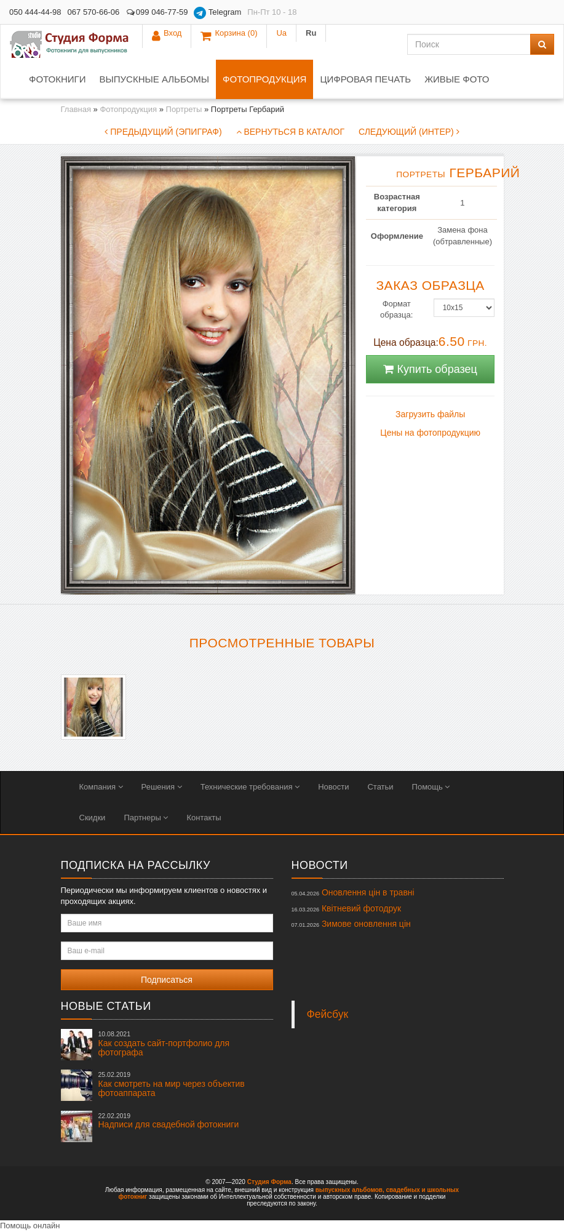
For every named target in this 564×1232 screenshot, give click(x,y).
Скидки (92, 817)
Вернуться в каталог (290, 132)
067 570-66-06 (94, 12)
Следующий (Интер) (409, 132)
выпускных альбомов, (350, 1189)
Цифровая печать (365, 79)
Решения (161, 786)
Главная (76, 109)
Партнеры (146, 817)
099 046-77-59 (156, 12)
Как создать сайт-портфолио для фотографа (164, 1043)
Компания (101, 786)
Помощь (431, 786)
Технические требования (250, 786)
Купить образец (430, 369)
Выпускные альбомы (154, 79)
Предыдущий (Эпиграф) (163, 132)
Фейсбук (328, 1014)
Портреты (184, 109)
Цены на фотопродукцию (430, 433)
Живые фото (456, 79)
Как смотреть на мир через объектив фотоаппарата (171, 1084)
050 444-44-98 (35, 12)
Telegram (217, 13)
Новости (333, 786)
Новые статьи (106, 1006)
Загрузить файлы (430, 414)
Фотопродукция (264, 79)
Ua (510, 12)
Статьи (380, 786)
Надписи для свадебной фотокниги (168, 1120)
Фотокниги (57, 79)
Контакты (203, 817)
